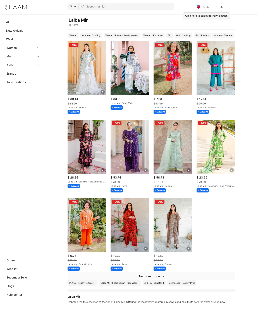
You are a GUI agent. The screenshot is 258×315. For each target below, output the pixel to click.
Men (9, 56)
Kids (9, 65)
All (7, 22)
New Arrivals (14, 30)
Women (11, 48)
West (9, 39)
